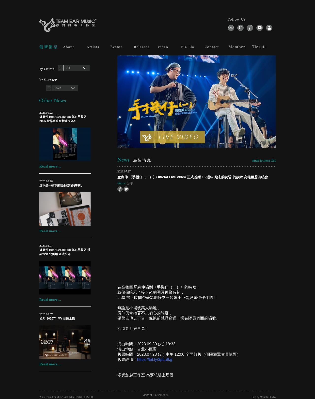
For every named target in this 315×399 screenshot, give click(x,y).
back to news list (264, 160)
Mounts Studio (268, 397)
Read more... (50, 166)
